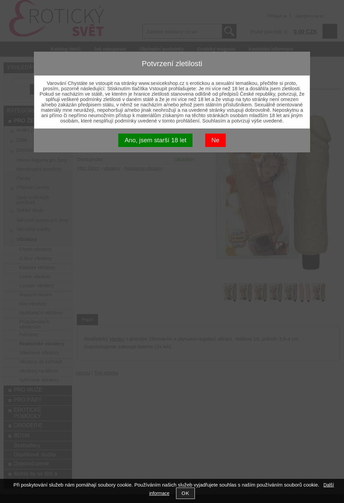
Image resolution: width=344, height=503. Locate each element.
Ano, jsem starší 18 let (155, 140)
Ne (215, 140)
